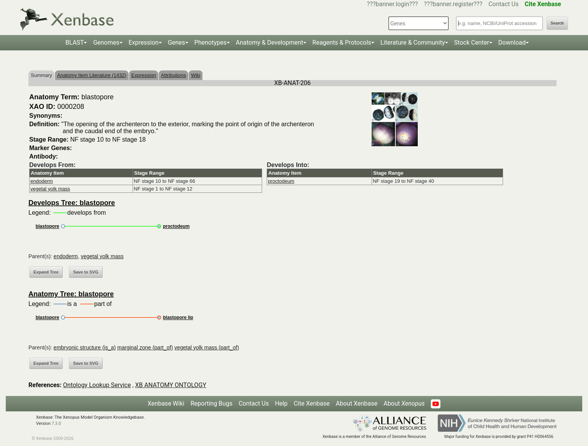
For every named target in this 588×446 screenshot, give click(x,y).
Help (281, 403)
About (404, 403)
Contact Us (503, 4)
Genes (176, 42)
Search (557, 23)
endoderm (41, 181)
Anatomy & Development (269, 42)
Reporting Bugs (212, 403)
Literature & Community (412, 42)
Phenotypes (210, 42)
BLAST (74, 42)
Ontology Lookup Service (97, 385)
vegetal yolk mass (50, 189)
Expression (144, 42)
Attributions (173, 75)
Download (512, 42)
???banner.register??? (453, 4)
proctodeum (281, 181)
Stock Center (471, 42)
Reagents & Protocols (341, 42)
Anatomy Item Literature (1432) (91, 75)
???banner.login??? (392, 4)
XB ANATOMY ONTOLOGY (170, 385)
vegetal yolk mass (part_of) (206, 347)
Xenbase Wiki (166, 403)
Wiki (196, 75)
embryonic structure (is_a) (84, 347)
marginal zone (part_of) (145, 347)
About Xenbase (356, 403)
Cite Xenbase (312, 403)
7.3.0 (56, 423)
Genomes (106, 42)
